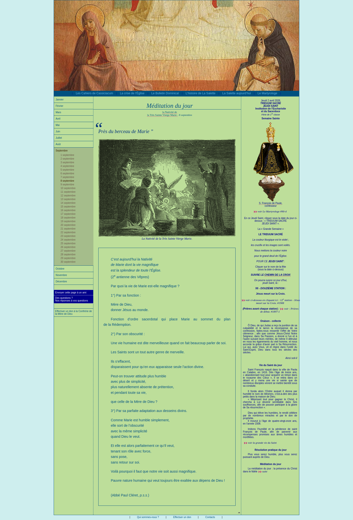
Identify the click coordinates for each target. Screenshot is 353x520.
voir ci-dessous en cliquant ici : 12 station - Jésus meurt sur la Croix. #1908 (273, 301)
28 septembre (68, 254)
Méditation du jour (270, 464)
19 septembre (68, 221)
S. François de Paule (270, 203)
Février (59, 106)
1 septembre (67, 155)
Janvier (59, 99)
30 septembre (68, 261)
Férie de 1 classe (270, 114)
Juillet (59, 138)
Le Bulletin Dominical (165, 93)
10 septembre (68, 188)
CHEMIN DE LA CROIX (277, 275)
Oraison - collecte (270, 321)
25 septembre (68, 243)
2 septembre (67, 158)
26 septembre (68, 247)
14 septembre (68, 203)
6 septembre (67, 173)
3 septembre (67, 162)
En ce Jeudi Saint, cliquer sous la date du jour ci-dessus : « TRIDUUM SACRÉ (270, 245)
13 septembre (68, 199)
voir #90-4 (272, 211)
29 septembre (68, 258)
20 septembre (68, 225)
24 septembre (68, 239)
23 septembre (68, 236)
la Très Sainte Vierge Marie (162, 114)
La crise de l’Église (132, 93)
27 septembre (68, 250)
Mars (58, 112)
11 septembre (68, 192)
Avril (58, 118)
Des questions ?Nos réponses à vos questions (71, 299)
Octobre (60, 268)
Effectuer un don (182, 517)
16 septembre (68, 210)
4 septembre (67, 166)
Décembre (61, 281)
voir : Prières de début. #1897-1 (279, 310)
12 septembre (68, 195)
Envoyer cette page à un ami (70, 292)
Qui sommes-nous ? (148, 517)
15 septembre (68, 206)
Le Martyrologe (267, 93)
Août (58, 144)
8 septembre (67, 180)
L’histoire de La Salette (200, 93)
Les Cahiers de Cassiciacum (94, 93)
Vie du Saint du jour (270, 365)
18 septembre (68, 217)
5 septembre (67, 169)
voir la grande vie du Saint (262, 442)
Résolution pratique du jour (271, 450)
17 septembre (68, 214)
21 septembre (68, 228)
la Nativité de (169, 111)
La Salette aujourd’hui (236, 93)
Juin (58, 131)
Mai (58, 125)
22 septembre (68, 232)
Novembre (61, 275)
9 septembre (67, 184)
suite (264, 471)
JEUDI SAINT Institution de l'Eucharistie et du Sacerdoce (270, 107)
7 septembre (67, 177)
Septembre (62, 150)
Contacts (210, 517)
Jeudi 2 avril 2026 (270, 100)
